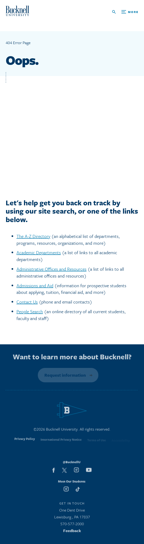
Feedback (72, 531)
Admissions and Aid (34, 285)
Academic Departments (38, 252)
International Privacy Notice (61, 441)
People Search (29, 311)
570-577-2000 (72, 525)
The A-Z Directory (33, 236)
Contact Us (27, 302)
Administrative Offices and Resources (51, 269)
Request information (64, 375)
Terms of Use (96, 441)
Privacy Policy (24, 440)
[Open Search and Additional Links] (125, 12)
